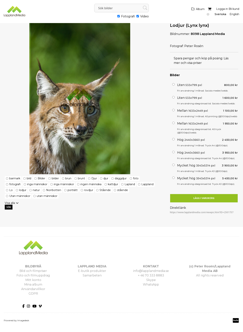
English (234, 14)
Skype (151, 280)
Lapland (130, 184)
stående (122, 190)
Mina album (33, 284)
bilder (55, 178)
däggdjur (121, 178)
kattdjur (113, 184)
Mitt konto (33, 280)
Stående (105, 190)
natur (36, 190)
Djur (94, 178)
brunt (81, 178)
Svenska (220, 14)
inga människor (37, 184)
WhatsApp (151, 284)
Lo (11, 190)
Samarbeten (92, 275)
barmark (14, 178)
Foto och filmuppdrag (33, 275)
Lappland (147, 184)
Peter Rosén (193, 46)
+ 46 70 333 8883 (151, 275)
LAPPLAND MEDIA (92, 266)
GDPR (33, 293)
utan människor (47, 196)
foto (136, 178)
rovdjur (88, 190)
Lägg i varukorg (203, 198)
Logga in (222, 9)
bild (29, 178)
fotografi (15, 184)
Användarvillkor (33, 289)
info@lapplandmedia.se (151, 271)
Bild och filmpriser (33, 271)
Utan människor (19, 196)
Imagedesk (23, 320)
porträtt (73, 190)
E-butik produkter (92, 271)
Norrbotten (53, 190)
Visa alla (10, 203)
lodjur (22, 190)
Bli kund (234, 9)
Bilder (41, 178)
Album (200, 9)
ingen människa (90, 184)
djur (105, 178)
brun (68, 178)
